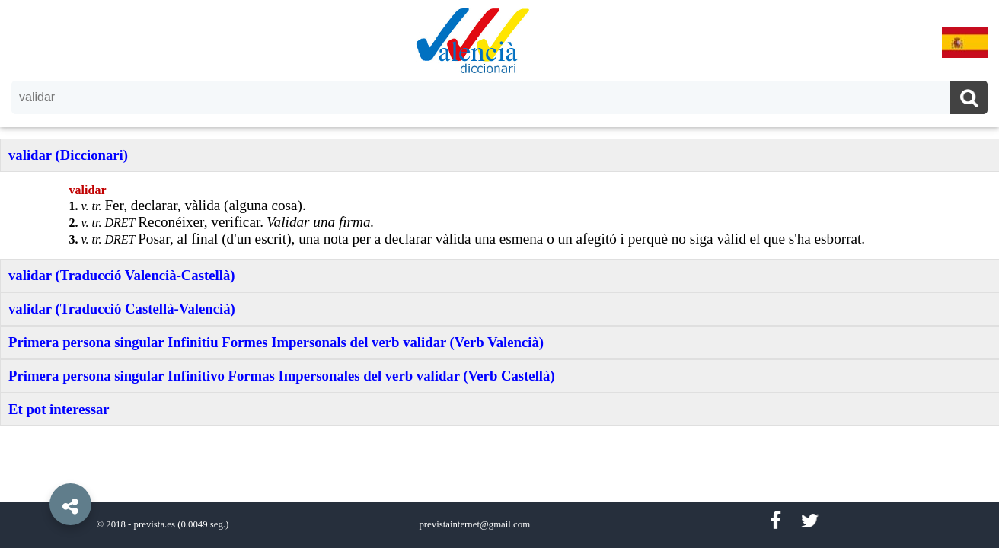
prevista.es (154, 524)
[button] (38, 469)
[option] (499, 274)
